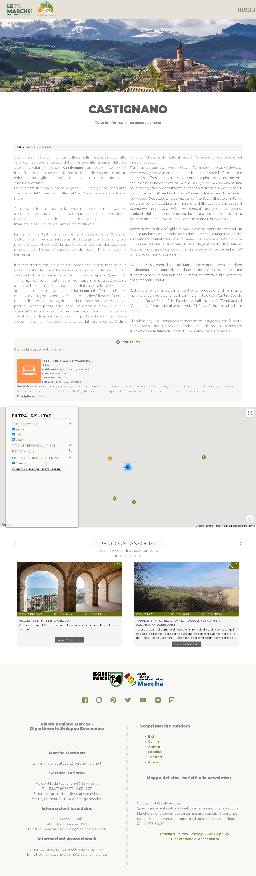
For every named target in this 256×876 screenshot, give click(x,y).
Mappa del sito (163, 777)
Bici (151, 737)
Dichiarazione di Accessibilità (195, 839)
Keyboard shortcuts (204, 535)
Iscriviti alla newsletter (206, 777)
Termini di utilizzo (173, 834)
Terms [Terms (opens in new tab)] (252, 535)
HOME (31, 147)
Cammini (155, 742)
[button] (204, 466)
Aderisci (155, 762)
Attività (154, 747)
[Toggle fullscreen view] (250, 422)
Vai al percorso (69, 640)
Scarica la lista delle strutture (37, 349)
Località (154, 752)
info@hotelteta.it (60, 373)
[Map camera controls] (250, 527)
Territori (155, 757)
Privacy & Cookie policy (210, 834)
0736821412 (61, 377)
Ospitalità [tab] (131, 342)
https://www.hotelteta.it (68, 381)
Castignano (61, 369)
